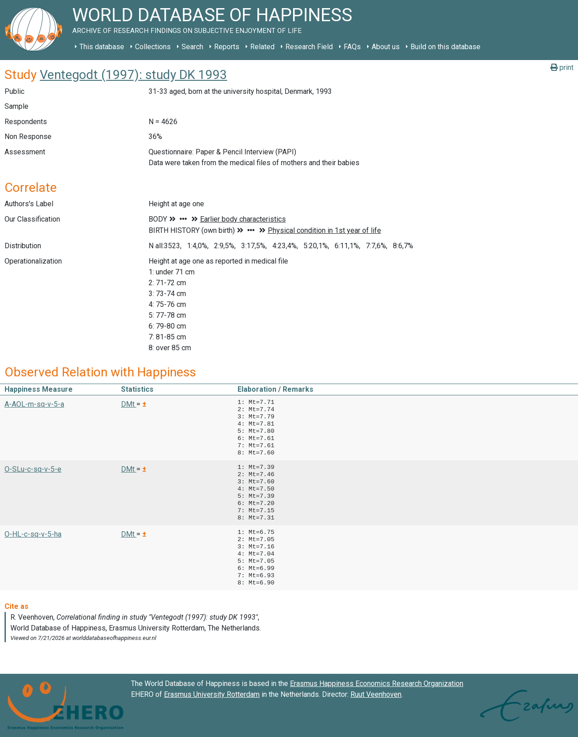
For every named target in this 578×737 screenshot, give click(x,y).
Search (192, 46)
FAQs (352, 46)
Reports (226, 46)
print (561, 67)
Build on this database (445, 46)
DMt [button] (128, 404)
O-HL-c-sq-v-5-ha (33, 534)
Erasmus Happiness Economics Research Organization (376, 683)
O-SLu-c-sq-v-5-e (33, 469)
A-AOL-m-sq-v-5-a (34, 404)
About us (386, 46)
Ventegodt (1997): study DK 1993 (133, 74)
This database (101, 46)
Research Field (309, 46)
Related (262, 46)
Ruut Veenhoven (375, 694)
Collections (153, 46)
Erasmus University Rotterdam (212, 694)
